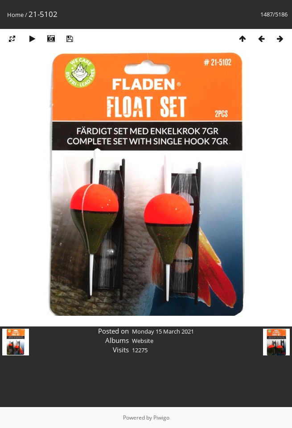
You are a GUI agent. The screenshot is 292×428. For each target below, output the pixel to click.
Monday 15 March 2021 (163, 331)
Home (15, 15)
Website (142, 341)
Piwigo (161, 417)
